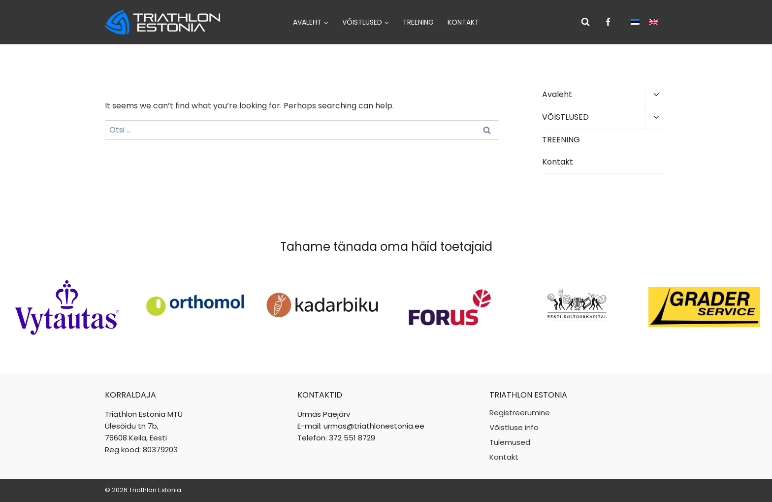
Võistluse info (514, 427)
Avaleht (557, 94)
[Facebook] (608, 22)
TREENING (418, 22)
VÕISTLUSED (565, 117)
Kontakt (463, 22)
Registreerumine (519, 412)
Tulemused (509, 442)
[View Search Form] (585, 22)
